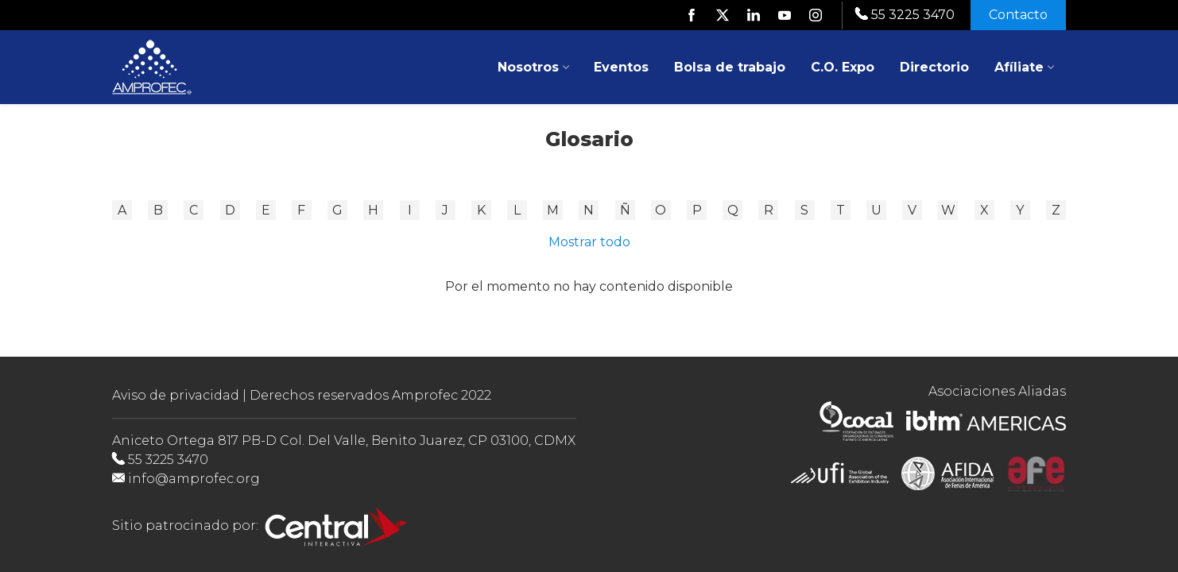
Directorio (934, 67)
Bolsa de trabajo (729, 67)
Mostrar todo (589, 241)
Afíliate (1024, 67)
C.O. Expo (842, 67)
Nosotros (534, 67)
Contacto (1018, 14)
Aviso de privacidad (175, 395)
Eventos (621, 67)
